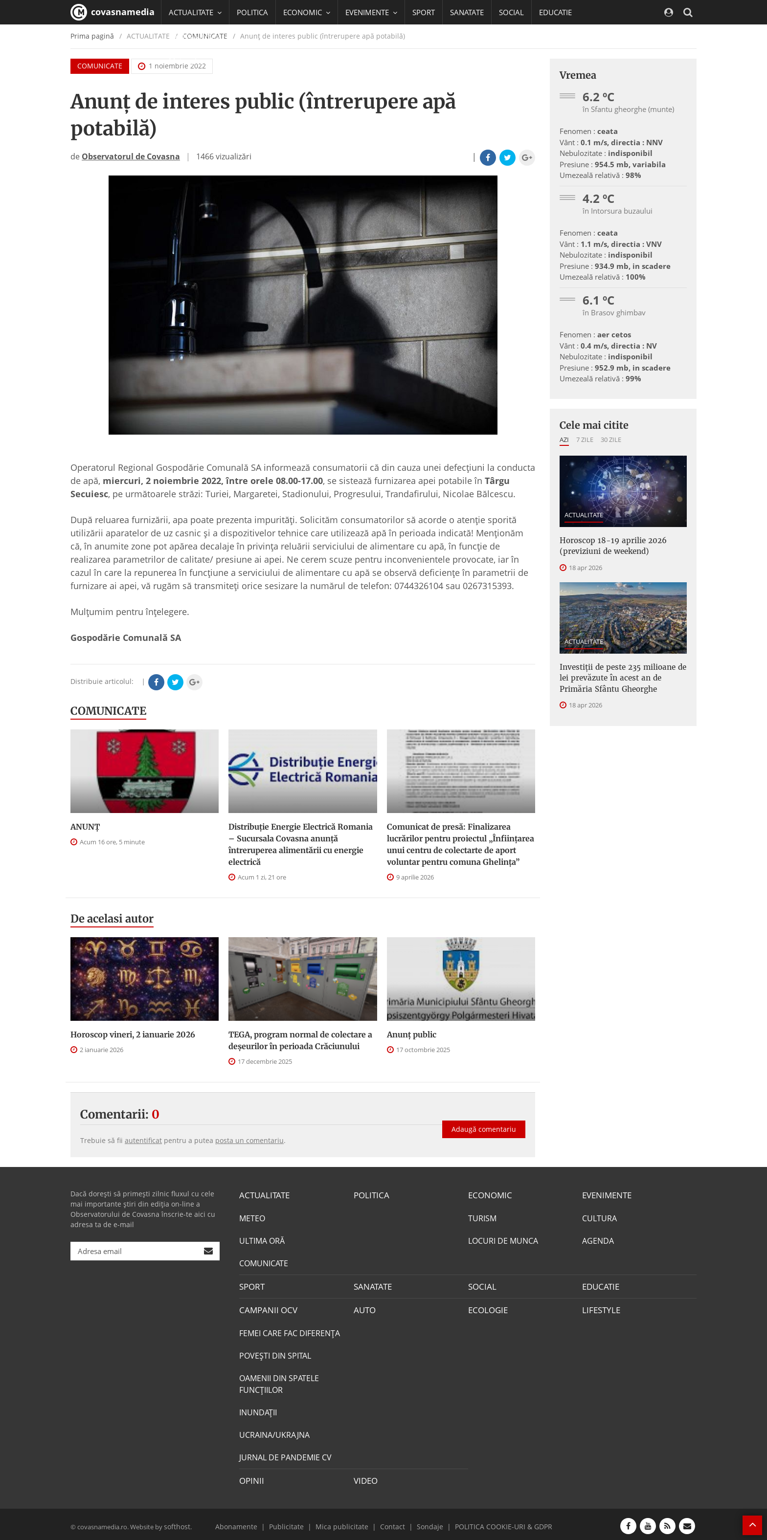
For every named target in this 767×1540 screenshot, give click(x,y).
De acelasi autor (112, 918)
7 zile (584, 439)
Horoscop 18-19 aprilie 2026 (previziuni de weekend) (607, 545)
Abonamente (250, 1522)
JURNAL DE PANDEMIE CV (285, 1455)
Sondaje (425, 1522)
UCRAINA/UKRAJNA (274, 1432)
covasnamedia (112, 12)
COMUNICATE (108, 711)
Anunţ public (411, 1034)
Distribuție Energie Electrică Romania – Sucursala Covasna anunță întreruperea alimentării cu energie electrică (300, 844)
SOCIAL (511, 12)
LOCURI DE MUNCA (503, 1239)
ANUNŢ (85, 827)
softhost (176, 1522)
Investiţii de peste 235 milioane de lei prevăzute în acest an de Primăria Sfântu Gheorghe (622, 674)
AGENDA (598, 1239)
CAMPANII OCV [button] (198, 37)
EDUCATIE (555, 12)
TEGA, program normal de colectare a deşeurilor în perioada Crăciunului (300, 1040)
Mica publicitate (345, 1522)
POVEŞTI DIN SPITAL (275, 1353)
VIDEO (365, 1478)
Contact (391, 1522)
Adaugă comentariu (483, 1122)
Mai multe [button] (190, 61)
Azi (564, 439)
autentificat (143, 1140)
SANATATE (467, 12)
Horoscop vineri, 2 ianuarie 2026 (132, 1034)
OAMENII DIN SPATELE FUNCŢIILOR (279, 1381)
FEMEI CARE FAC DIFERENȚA (289, 1330)
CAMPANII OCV (266, 1308)
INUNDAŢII (258, 1410)
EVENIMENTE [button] (371, 12)
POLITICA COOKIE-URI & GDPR (493, 1522)
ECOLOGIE (486, 1308)
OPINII (250, 1478)
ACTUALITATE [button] (195, 12)
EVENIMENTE (606, 1194)
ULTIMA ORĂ (262, 1239)
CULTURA (599, 1217)
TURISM (482, 1217)
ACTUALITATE (583, 514)
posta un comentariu (249, 1140)
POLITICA (252, 12)
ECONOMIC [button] (306, 12)
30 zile (611, 439)
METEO (252, 1217)
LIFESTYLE (600, 1308)
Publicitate (295, 1522)
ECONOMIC (488, 1194)
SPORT (423, 12)
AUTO (364, 1308)
